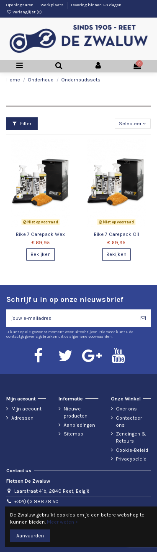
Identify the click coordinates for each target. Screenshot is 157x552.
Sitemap (73, 434)
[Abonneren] (143, 318)
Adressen (22, 418)
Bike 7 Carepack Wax (40, 234)
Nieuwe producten (76, 412)
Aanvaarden (30, 536)
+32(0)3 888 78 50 (36, 501)
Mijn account (26, 409)
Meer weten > (62, 522)
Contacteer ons (129, 421)
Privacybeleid (131, 459)
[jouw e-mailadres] (71, 318)
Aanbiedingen (79, 425)
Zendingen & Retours (131, 437)
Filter (22, 124)
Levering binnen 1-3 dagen (96, 5)
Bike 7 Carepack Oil (116, 234)
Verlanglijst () (24, 12)
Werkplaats (52, 5)
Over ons (126, 409)
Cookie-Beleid (132, 450)
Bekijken (41, 254)
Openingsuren (20, 5)
